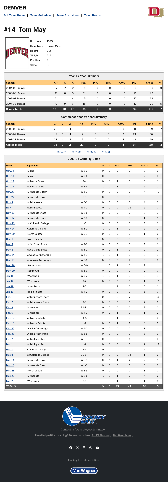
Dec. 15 (10, 260)
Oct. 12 (10, 170)
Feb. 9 (9, 312)
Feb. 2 (9, 302)
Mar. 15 (10, 365)
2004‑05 (61, 152)
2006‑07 (92, 152)
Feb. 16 (10, 323)
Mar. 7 (9, 349)
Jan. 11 (9, 276)
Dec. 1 (9, 239)
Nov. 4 (9, 207)
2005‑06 (76, 152)
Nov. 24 (10, 228)
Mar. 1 (9, 344)
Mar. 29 (10, 381)
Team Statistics (68, 15)
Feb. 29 (10, 339)
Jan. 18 (10, 286)
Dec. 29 (10, 270)
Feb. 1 (9, 297)
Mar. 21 (10, 370)
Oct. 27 (10, 197)
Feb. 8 (9, 307)
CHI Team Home (14, 15)
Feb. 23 (10, 333)
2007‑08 (107, 152)
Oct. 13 (10, 176)
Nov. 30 (10, 234)
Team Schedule (40, 15)
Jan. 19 (10, 291)
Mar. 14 (10, 360)
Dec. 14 (10, 255)
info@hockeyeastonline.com (89, 429)
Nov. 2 (9, 202)
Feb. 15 (10, 318)
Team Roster (93, 15)
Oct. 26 (10, 191)
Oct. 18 (10, 181)
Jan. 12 (9, 281)
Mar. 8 (9, 354)
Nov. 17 (10, 218)
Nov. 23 (10, 223)
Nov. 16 (10, 212)
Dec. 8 (9, 249)
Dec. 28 (10, 265)
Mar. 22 (10, 375)
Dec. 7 (9, 244)
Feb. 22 (10, 328)
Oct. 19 (10, 186)
